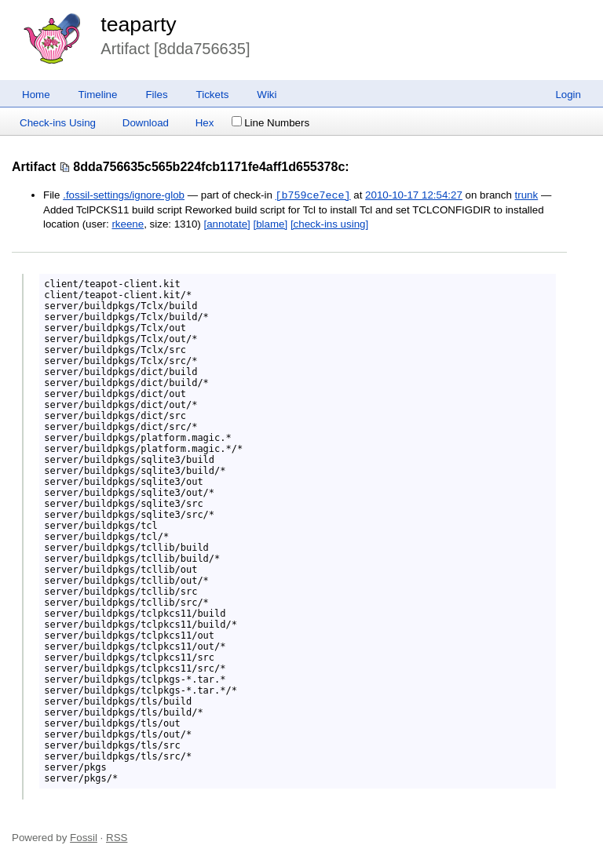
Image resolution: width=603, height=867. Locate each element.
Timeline (98, 94)
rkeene (127, 224)
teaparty (138, 24)
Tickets (212, 94)
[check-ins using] (329, 224)
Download (145, 123)
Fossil (83, 837)
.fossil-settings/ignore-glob (124, 196)
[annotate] (227, 224)
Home (36, 94)
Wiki (266, 94)
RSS (116, 837)
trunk (527, 196)
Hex (205, 123)
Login (568, 94)
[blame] (271, 224)
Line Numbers (270, 123)
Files (156, 94)
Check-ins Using (58, 123)
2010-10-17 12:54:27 (413, 196)
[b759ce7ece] (313, 195)
